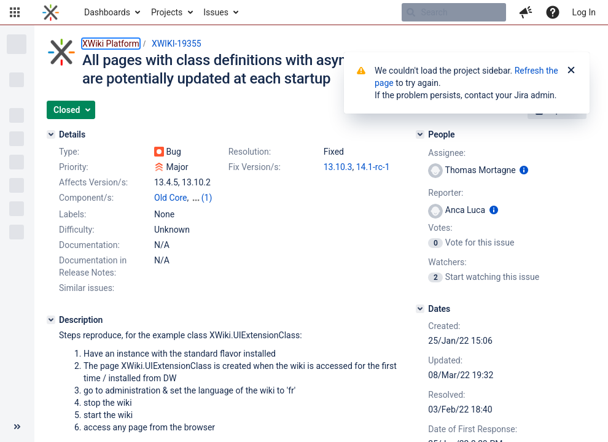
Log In (584, 12)
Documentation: (89, 245)
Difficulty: (77, 230)
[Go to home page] (51, 12)
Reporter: (445, 193)
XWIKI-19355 (176, 43)
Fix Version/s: (254, 167)
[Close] (571, 70)
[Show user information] (524, 170)
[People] (420, 134)
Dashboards (107, 12)
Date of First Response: (472, 429)
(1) (206, 198)
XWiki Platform (110, 43)
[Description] (51, 320)
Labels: (72, 214)
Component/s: (86, 198)
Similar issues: (86, 288)
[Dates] (420, 308)
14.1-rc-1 (373, 167)
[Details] (51, 134)
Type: (69, 152)
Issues (215, 12)
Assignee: (447, 153)
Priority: (73, 167)
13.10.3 (338, 167)
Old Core (170, 198)
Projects (166, 12)
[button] (14, 12)
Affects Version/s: (93, 182)
